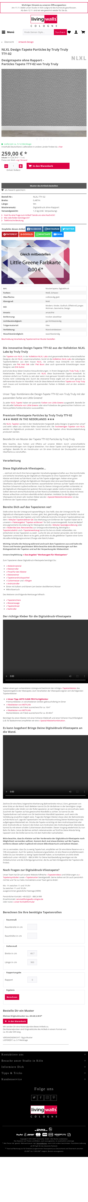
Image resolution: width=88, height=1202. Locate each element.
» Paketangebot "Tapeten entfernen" (27, 522)
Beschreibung (7, 339)
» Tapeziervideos (54, 874)
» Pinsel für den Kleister (16, 571)
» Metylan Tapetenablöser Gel (20, 519)
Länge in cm (11, 962)
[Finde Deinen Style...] (45, 32)
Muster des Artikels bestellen (44, 185)
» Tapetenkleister (68, 688)
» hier (60, 146)
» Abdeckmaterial (13, 566)
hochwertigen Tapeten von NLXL (70, 426)
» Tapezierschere (13, 600)
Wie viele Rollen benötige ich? (15, 217)
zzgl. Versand (21, 160)
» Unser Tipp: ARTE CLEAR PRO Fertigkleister (27, 699)
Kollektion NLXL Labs (38, 356)
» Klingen (28, 580)
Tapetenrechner (33, 339)
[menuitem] (8, 32)
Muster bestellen (47, 339)
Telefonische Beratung (12, 220)
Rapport (9, 980)
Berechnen (12, 997)
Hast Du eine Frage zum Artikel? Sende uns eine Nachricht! (28, 215)
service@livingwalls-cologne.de (29, 899)
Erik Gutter (19, 367)
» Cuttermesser (12, 580)
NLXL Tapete (16, 402)
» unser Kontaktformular (24, 901)
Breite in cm (11, 953)
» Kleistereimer (12, 574)
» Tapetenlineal (12, 606)
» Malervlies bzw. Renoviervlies (19, 527)
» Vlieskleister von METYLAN (18, 704)
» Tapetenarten (31, 877)
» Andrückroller (12, 583)
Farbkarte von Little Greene (26, 405)
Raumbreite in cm (14, 927)
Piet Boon (39, 364)
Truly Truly (74, 370)
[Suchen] (60, 32)
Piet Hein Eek (23, 364)
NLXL (20, 359)
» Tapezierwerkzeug (30, 530)
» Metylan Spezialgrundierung (64, 525)
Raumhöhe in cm (13, 936)
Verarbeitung (19, 339)
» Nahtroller (11, 609)
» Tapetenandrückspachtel (17, 577)
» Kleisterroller (12, 568)
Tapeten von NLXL (14, 356)
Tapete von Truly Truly (75, 381)
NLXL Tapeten (12, 424)
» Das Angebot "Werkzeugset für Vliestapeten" (45, 554)
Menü (8, 32)
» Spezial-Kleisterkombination (59, 497)
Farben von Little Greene (52, 402)
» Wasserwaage (12, 603)
